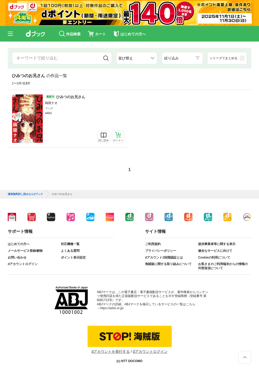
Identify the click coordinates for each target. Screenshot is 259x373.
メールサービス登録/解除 (25, 251)
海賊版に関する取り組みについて (168, 264)
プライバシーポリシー (160, 251)
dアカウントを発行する (110, 351)
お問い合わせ (17, 257)
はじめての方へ (19, 244)
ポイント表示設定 (73, 257)
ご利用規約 (153, 244)
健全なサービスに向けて (215, 251)
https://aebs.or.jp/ (112, 308)
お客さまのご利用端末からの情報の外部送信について (223, 266)
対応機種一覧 (70, 244)
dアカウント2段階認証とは (164, 257)
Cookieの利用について (214, 257)
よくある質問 (70, 251)
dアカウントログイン (23, 264)
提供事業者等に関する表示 (216, 244)
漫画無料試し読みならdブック (25, 194)
